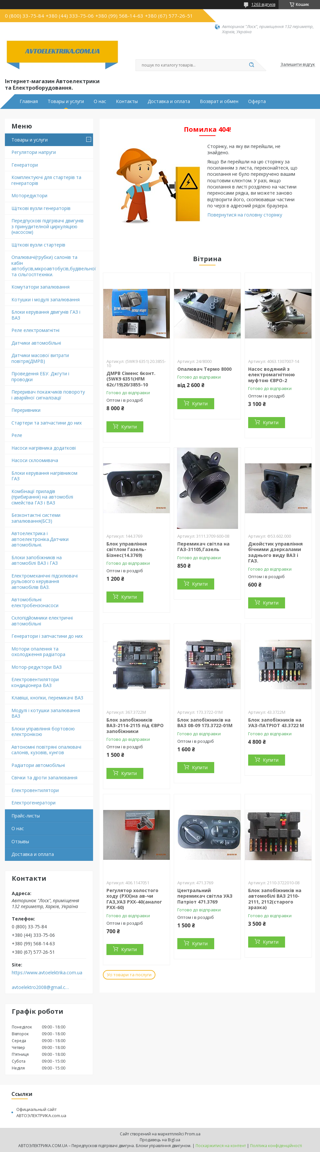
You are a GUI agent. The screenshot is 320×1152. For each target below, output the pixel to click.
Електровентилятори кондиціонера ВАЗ (35, 682)
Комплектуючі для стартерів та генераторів (46, 180)
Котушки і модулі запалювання (45, 299)
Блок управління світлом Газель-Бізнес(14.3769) (126, 549)
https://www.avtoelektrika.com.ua (47, 973)
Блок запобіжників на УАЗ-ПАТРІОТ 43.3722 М (276, 723)
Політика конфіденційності (276, 1145)
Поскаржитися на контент (221, 1145)
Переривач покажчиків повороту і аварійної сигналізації (48, 395)
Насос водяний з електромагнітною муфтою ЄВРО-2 (271, 374)
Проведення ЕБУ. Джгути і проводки (40, 376)
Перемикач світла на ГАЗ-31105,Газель (203, 547)
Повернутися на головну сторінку (244, 215)
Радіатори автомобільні (38, 765)
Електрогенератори (33, 803)
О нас (100, 101)
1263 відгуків (263, 4)
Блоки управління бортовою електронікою (43, 732)
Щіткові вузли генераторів (41, 208)
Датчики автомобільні (36, 343)
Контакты (127, 101)
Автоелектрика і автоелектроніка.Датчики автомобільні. (40, 539)
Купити (129, 427)
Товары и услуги (66, 101)
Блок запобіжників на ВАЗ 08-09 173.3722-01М (204, 723)
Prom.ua (192, 1134)
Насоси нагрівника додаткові (43, 448)
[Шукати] (251, 65)
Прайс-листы (25, 816)
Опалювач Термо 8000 (204, 369)
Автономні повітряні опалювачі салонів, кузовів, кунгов (46, 750)
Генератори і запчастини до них (47, 636)
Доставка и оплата (169, 101)
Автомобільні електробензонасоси (34, 602)
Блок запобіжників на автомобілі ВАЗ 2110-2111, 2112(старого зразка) (274, 899)
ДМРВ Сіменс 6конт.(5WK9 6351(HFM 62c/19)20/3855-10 (130, 379)
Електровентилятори (35, 790)
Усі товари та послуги (129, 975)
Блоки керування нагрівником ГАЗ (44, 476)
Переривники (25, 410)
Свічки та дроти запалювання (44, 777)
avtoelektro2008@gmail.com (40, 987)
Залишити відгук (297, 64)
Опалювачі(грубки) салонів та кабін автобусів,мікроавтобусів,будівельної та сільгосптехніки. (52, 265)
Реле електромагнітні (35, 330)
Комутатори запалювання (40, 287)
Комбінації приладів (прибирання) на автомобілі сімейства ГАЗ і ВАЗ (42, 497)
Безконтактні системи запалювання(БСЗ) (35, 518)
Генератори (24, 165)
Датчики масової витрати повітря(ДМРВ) (40, 358)
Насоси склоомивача (34, 460)
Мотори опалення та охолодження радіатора (38, 652)
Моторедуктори (29, 195)
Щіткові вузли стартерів (38, 245)
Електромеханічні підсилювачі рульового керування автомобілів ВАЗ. (44, 581)
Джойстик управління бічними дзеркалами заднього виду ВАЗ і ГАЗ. (275, 552)
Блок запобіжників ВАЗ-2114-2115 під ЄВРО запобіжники (135, 725)
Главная (29, 101)
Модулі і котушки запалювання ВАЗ (45, 713)
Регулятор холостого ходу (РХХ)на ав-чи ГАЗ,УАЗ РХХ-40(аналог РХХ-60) (134, 899)
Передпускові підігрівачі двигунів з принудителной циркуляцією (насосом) (47, 226)
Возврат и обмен (219, 101)
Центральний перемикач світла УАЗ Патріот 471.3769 (204, 896)
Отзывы (20, 841)
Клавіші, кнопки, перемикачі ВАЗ (47, 698)
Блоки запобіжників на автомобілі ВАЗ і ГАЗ (36, 560)
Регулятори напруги (33, 152)
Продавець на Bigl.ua (160, 1140)
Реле (16, 435)
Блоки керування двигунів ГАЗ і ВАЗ (45, 315)
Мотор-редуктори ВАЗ (36, 667)
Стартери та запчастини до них (46, 423)
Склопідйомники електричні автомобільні (42, 621)
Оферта (257, 101)
